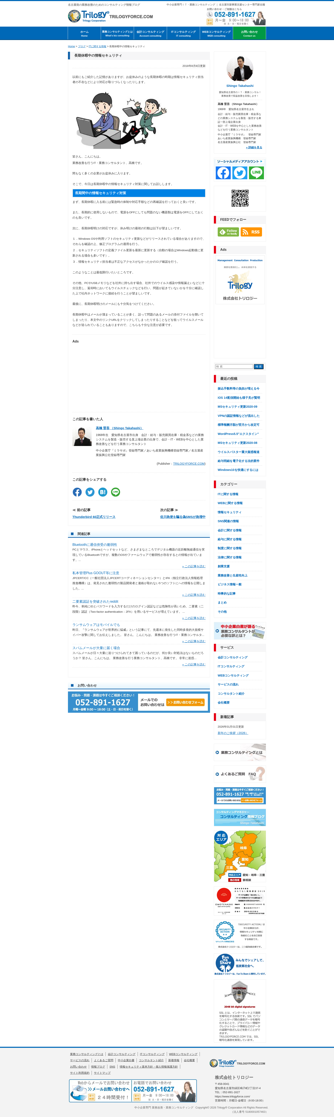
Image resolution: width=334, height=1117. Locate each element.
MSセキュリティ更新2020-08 (237, 443)
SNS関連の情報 (228, 521)
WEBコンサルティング (216, 33)
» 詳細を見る (254, 147)
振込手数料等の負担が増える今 (238, 388)
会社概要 (224, 702)
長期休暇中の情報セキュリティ (98, 55)
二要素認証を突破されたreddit (95, 601)
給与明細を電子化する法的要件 (238, 461)
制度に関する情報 (230, 548)
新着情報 (173, 1060)
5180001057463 (255, 1111)
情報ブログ (98, 1066)
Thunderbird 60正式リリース (93, 517)
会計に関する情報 (230, 530)
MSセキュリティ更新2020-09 (237, 406)
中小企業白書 (126, 1060)
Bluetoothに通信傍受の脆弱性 (94, 544)
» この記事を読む (194, 566)
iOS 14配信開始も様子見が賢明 (239, 397)
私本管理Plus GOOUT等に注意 (95, 573)
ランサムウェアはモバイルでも (96, 625)
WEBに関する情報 (230, 503)
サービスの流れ (228, 684)
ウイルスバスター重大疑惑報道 (238, 452)
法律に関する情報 (230, 557)
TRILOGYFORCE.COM (188, 463)
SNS (112, 1066)
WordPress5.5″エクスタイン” (238, 434)
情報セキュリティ (230, 512)
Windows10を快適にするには (238, 470)
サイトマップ (102, 1072)
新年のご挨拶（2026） (233, 733)
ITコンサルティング (183, 33)
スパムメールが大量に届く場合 (96, 648)
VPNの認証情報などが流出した (239, 415)
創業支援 (224, 566)
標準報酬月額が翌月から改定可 (238, 424)
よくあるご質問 (103, 1060)
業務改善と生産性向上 (233, 575)
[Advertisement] (139, 376)
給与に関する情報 (230, 539)
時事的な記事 (227, 593)
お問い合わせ (249, 33)
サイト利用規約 (79, 1072)
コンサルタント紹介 (231, 693)
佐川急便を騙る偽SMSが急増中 (183, 517)
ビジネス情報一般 (230, 584)
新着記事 (227, 717)
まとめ (222, 602)
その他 (222, 611)
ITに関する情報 (228, 494)
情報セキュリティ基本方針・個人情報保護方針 (149, 1066)
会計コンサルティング (150, 33)
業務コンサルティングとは (117, 33)
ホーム (84, 33)
